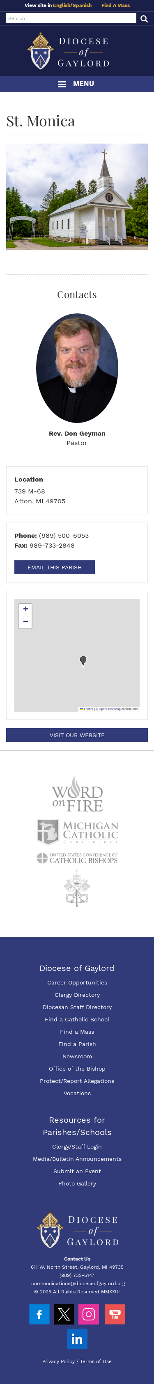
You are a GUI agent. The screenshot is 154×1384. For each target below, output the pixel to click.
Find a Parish (77, 1044)
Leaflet (86, 709)
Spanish (82, 5)
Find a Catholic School (77, 1019)
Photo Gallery (77, 1183)
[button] (83, 662)
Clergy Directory (77, 994)
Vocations (77, 1093)
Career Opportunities (77, 982)
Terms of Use (96, 1361)
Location (28, 479)
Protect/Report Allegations (77, 1081)
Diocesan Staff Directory (77, 1007)
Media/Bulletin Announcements (77, 1159)
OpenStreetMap (110, 709)
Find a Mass (77, 1031)
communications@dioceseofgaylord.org (78, 1283)
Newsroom (77, 1056)
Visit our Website (77, 735)
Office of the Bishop (77, 1068)
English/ (63, 5)
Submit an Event (77, 1171)
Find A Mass (115, 5)
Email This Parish (55, 567)
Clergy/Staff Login (77, 1146)
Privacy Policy (58, 1361)
